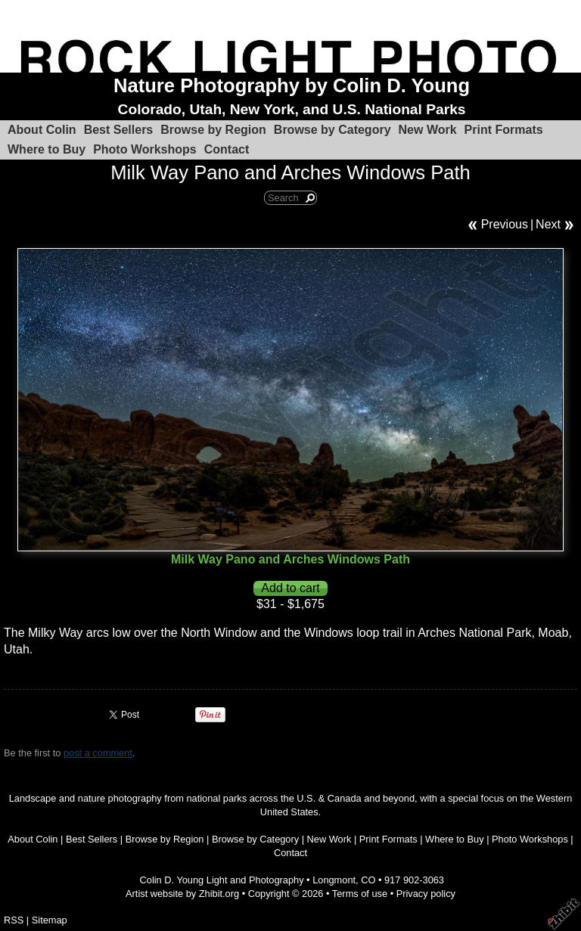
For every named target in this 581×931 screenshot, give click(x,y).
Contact (227, 149)
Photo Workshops (145, 149)
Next (548, 224)
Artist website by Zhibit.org (182, 893)
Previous (504, 224)
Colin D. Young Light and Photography (222, 880)
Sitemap (49, 920)
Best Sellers (119, 129)
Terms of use (359, 893)
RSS (13, 920)
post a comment (98, 753)
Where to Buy (46, 149)
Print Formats (503, 129)
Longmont (334, 880)
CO (368, 880)
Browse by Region (213, 129)
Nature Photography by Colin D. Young (291, 85)
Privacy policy (425, 893)
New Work (428, 129)
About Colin (42, 129)
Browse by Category (332, 129)
